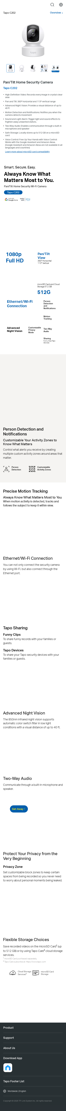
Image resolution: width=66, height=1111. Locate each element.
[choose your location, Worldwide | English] (33, 1091)
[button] (7, 1067)
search (52, 5)
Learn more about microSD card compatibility (27, 151)
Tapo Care (38, 951)
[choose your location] (61, 5)
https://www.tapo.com (36, 962)
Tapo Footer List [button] (13, 1081)
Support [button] (8, 1037)
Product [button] (8, 1027)
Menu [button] (5, 5)
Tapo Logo (32, 4)
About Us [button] (9, 1048)
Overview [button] (55, 12)
